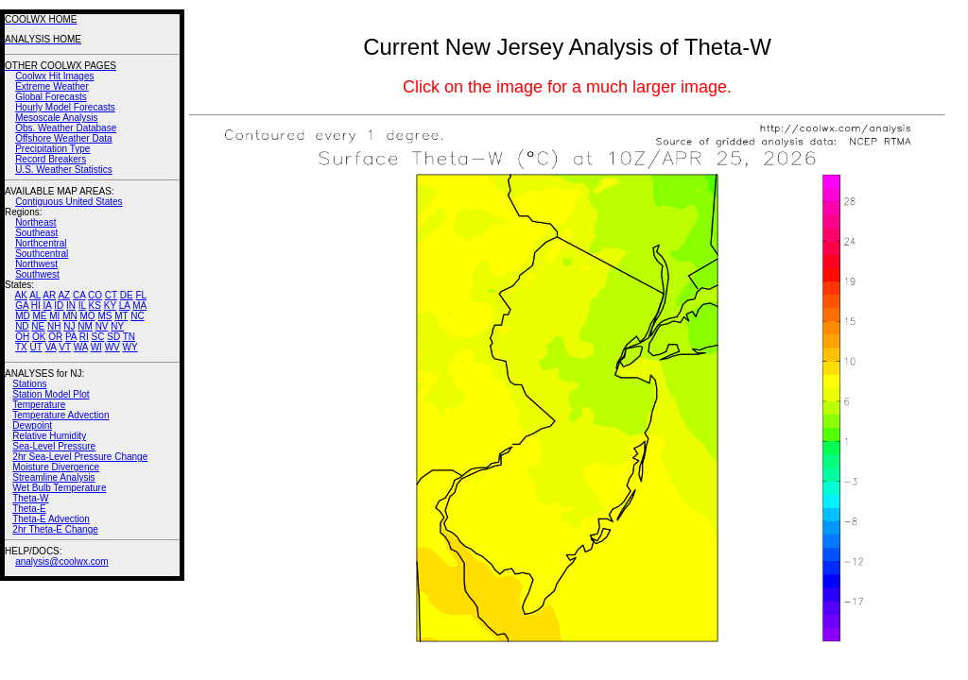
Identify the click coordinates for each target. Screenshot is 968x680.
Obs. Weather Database (65, 128)
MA (139, 305)
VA (50, 347)
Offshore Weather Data (63, 138)
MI (54, 316)
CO (95, 295)
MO (87, 316)
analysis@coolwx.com (62, 561)
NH (53, 326)
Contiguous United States (68, 201)
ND (21, 326)
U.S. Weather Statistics (63, 169)
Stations (29, 384)
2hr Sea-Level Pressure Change (79, 456)
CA (79, 295)
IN (71, 305)
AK (21, 295)
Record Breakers (50, 159)
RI (84, 337)
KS (95, 305)
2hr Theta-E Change (54, 529)
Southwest (37, 274)
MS (104, 316)
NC (137, 316)
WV (112, 347)
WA (81, 347)
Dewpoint (32, 425)
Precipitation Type (52, 149)
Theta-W (30, 498)
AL (35, 295)
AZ (64, 295)
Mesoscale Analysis (56, 117)
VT (65, 347)
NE (37, 326)
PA (71, 337)
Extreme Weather (52, 86)
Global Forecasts (51, 97)
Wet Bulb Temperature (59, 488)
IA (47, 305)
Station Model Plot (50, 394)
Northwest (36, 264)
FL (141, 295)
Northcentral (40, 243)
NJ (69, 326)
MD (22, 316)
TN (129, 337)
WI (96, 347)
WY (130, 347)
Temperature (38, 405)
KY (110, 305)
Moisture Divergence (55, 467)
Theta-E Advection (51, 519)
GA (21, 305)
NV (102, 326)
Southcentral (41, 253)
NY (117, 326)
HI (36, 305)
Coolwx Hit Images (54, 76)
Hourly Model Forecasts (65, 107)
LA (124, 305)
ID (58, 305)
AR (49, 295)
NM (85, 326)
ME (39, 316)
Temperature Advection (60, 415)
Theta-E (29, 508)
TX (21, 347)
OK (38, 337)
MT (121, 316)
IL (82, 305)
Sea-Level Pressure (53, 446)
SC (98, 337)
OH (22, 337)
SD (113, 337)
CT (111, 295)
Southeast (36, 233)
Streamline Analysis (53, 477)
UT (36, 347)
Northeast (35, 222)
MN (70, 316)
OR (55, 337)
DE (126, 295)
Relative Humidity (49, 436)
